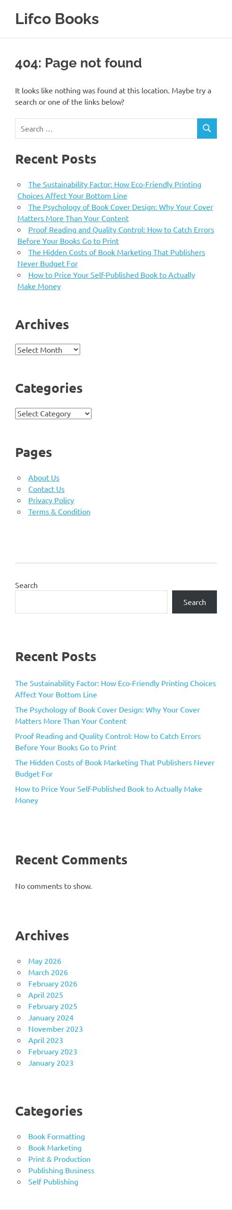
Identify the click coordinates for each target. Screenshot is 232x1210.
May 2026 (44, 960)
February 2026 (52, 983)
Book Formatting (56, 1136)
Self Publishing (53, 1181)
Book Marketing (55, 1147)
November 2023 (55, 1028)
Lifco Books (57, 18)
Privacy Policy (51, 500)
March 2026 (48, 972)
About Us (43, 477)
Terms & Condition (59, 511)
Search (26, 584)
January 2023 (51, 1062)
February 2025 (52, 1006)
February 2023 (52, 1051)
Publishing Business (61, 1170)
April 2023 (45, 1039)
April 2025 (45, 994)
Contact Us (46, 488)
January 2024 (51, 1017)
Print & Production (59, 1158)
